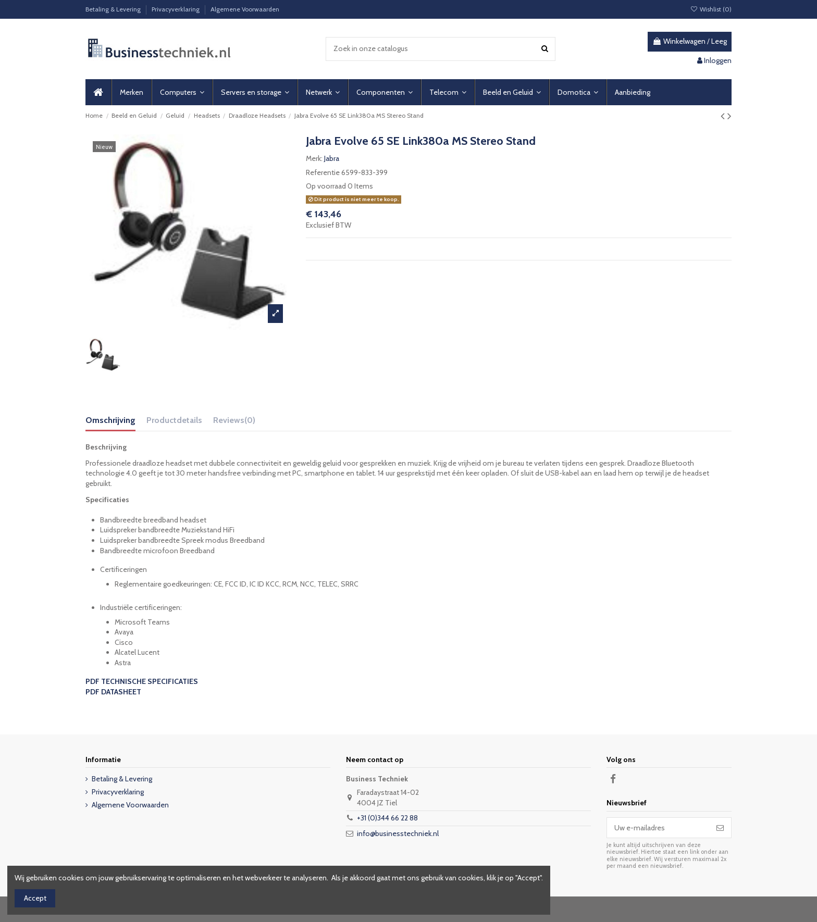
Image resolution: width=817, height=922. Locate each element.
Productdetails (174, 420)
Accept (35, 898)
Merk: (314, 158)
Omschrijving (110, 420)
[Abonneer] (720, 828)
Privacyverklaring (176, 9)
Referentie (323, 172)
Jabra (331, 158)
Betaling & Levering (113, 9)
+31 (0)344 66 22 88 (387, 818)
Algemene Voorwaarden (245, 9)
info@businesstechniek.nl (398, 833)
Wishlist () (711, 9)
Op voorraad (326, 186)
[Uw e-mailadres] (658, 828)
